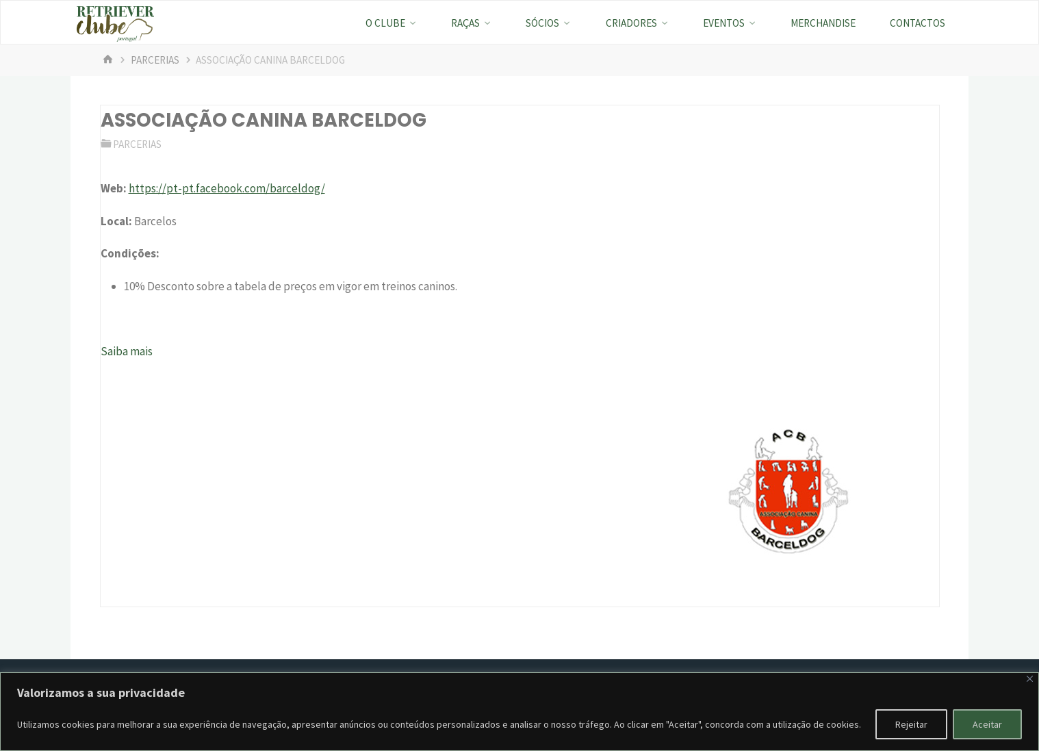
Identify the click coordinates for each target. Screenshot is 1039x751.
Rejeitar (911, 724)
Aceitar (987, 724)
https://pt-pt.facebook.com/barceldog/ (227, 188)
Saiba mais (127, 351)
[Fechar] (1030, 679)
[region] (519, 711)
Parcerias (155, 59)
